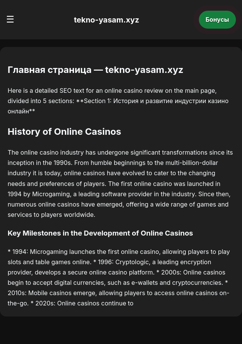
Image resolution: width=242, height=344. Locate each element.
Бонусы (217, 19)
